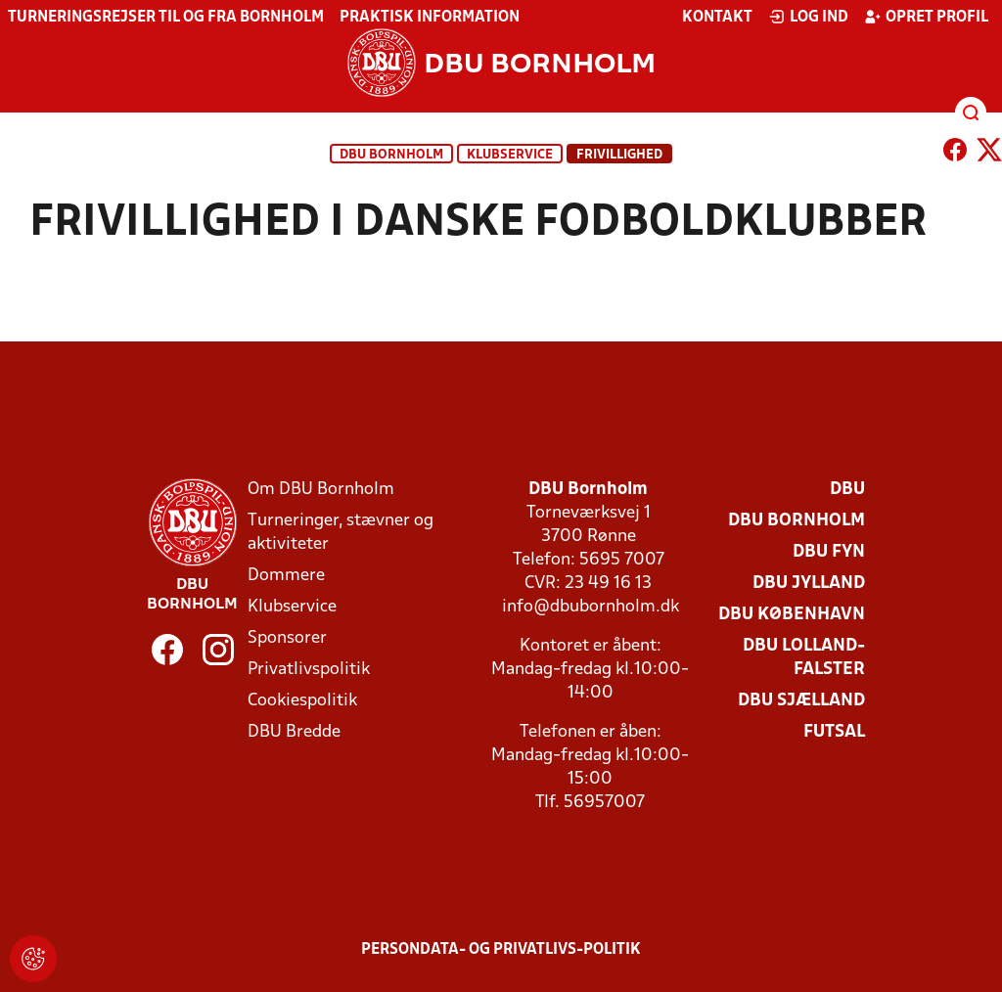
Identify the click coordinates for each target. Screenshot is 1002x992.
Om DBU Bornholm (321, 489)
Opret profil (926, 16)
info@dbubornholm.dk (590, 607)
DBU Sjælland (801, 701)
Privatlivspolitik (309, 669)
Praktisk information (430, 17)
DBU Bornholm (391, 155)
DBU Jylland (808, 583)
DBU (847, 489)
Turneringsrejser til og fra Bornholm (166, 17)
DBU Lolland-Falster (804, 658)
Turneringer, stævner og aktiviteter (340, 533)
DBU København (791, 615)
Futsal (834, 732)
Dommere (286, 575)
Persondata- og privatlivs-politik (501, 950)
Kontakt (717, 17)
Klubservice (292, 607)
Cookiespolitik (302, 701)
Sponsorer (287, 638)
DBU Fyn (829, 552)
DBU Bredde (294, 732)
